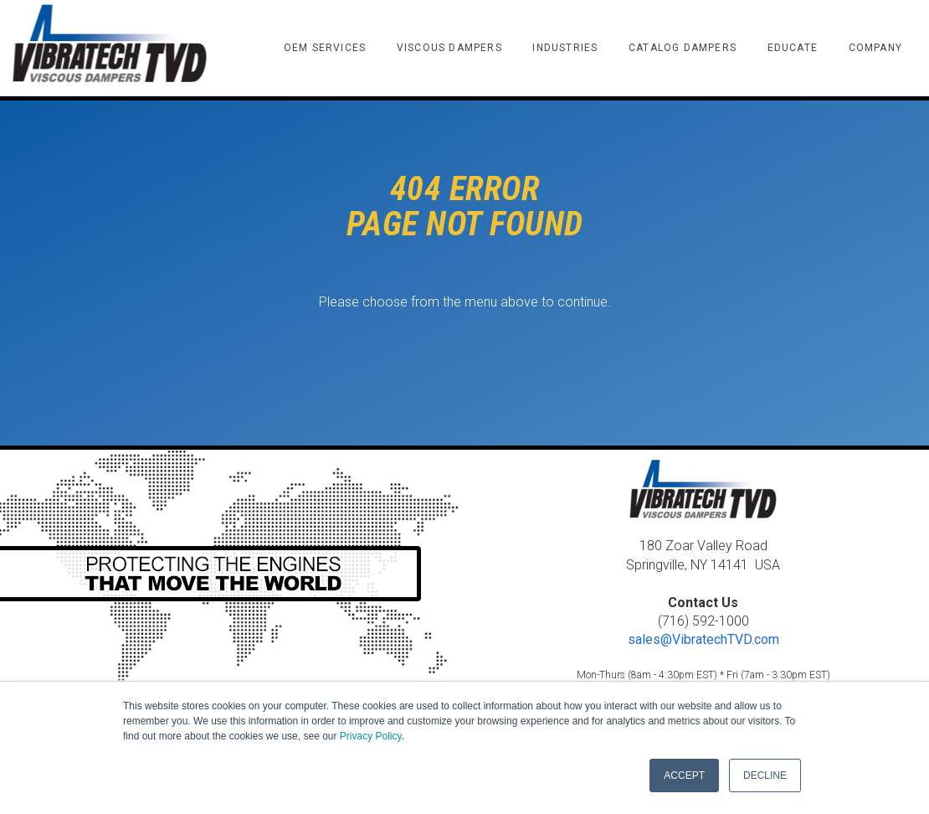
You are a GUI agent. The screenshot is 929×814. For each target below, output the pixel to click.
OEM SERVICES (325, 48)
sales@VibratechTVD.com (703, 639)
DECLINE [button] (765, 775)
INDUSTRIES (565, 48)
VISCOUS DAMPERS (449, 48)
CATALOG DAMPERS (683, 48)
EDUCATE (792, 48)
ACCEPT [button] (684, 775)
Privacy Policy (371, 736)
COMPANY (875, 48)
